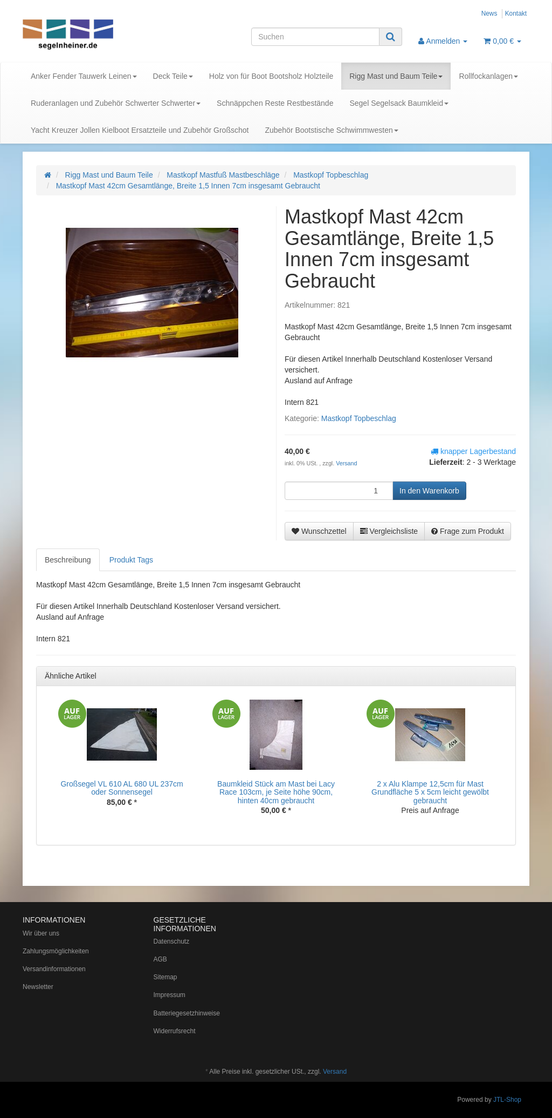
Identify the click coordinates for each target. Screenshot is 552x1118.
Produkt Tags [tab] (131, 559)
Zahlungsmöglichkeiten (56, 951)
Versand (346, 463)
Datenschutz (172, 941)
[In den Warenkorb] (429, 491)
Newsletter (38, 987)
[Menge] (339, 491)
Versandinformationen (54, 969)
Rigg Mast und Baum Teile (396, 76)
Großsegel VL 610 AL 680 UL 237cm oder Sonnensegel (121, 788)
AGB (160, 959)
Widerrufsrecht (175, 1031)
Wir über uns (41, 933)
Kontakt (516, 13)
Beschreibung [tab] (68, 559)
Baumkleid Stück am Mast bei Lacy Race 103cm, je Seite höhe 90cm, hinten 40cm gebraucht (276, 792)
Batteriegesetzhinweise (187, 1013)
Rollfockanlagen (488, 76)
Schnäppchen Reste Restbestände (275, 103)
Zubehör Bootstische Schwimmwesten (331, 130)
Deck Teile (173, 76)
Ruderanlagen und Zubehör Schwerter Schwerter (116, 103)
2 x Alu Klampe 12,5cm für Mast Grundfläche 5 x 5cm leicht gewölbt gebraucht (430, 792)
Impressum (169, 995)
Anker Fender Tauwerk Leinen (84, 76)
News (489, 13)
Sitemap (165, 977)
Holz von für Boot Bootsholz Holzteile (271, 76)
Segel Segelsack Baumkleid (398, 103)
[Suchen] (315, 37)
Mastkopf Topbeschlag (358, 418)
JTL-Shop (507, 1099)
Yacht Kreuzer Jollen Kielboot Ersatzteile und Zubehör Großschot (140, 130)
